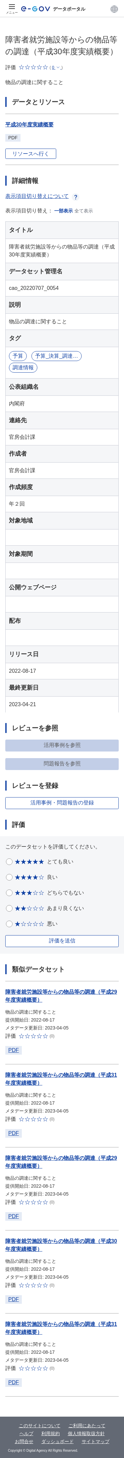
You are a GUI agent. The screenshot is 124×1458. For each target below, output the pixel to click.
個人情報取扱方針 (86, 1433)
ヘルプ (26, 1433)
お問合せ (24, 1441)
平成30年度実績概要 (29, 124)
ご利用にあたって (86, 1425)
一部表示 (63, 210)
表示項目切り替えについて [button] (42, 196)
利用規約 (50, 1433)
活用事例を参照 (62, 745)
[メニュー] (12, 9)
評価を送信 (62, 940)
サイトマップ (95, 1441)
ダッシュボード (57, 1441)
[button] (114, 9)
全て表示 (83, 210)
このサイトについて (40, 1425)
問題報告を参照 (62, 763)
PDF (13, 1050)
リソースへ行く (30, 154)
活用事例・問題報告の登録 (62, 802)
